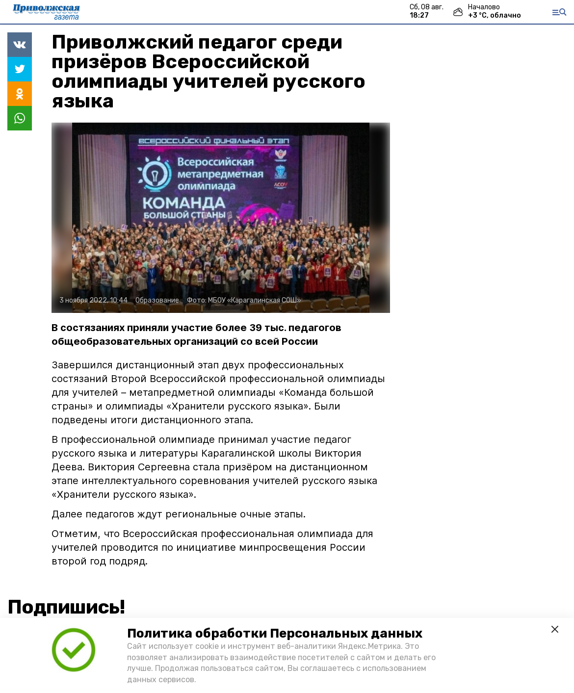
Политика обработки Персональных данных (274, 633)
